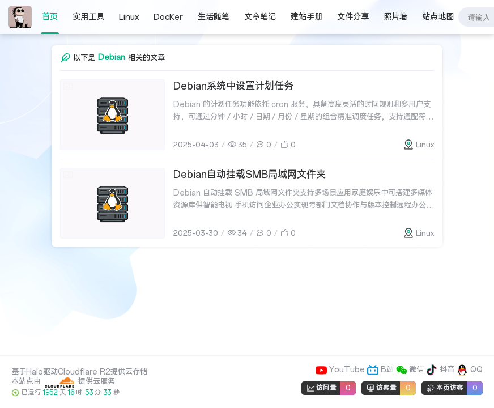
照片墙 (395, 17)
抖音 (441, 370)
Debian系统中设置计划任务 (233, 86)
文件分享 (353, 17)
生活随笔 (213, 17)
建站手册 (306, 17)
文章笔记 (260, 17)
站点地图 (438, 17)
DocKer (168, 17)
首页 (50, 17)
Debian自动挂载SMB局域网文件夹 (249, 174)
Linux (129, 17)
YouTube (341, 370)
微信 (411, 370)
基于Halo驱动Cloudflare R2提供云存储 (79, 372)
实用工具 (88, 17)
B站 (381, 370)
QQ (470, 370)
